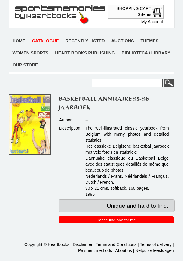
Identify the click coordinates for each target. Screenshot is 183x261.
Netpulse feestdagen (154, 250)
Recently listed (85, 40)
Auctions (122, 40)
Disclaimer (82, 244)
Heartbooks (58, 244)
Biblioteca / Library (145, 53)
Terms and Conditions (116, 244)
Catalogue (45, 40)
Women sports (30, 53)
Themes (150, 40)
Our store (25, 65)
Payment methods (95, 250)
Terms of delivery (156, 244)
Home (18, 40)
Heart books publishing (85, 53)
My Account (152, 21)
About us (123, 250)
